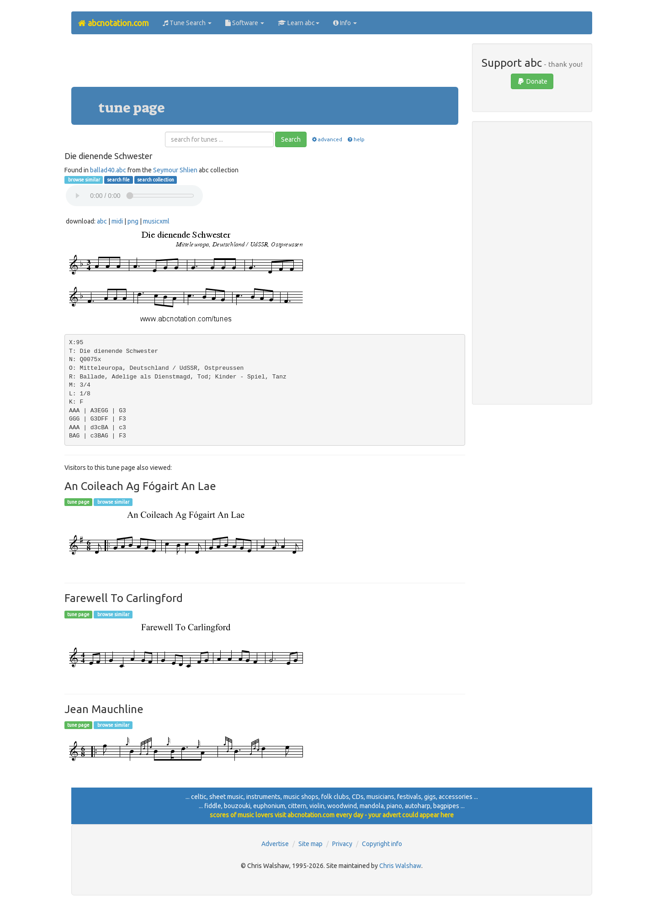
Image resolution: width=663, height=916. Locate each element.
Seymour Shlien (175, 170)
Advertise (275, 843)
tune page (78, 502)
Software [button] (244, 23)
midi (117, 221)
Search (291, 139)
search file (118, 179)
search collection (155, 179)
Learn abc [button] (298, 23)
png (132, 221)
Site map (310, 843)
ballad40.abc (108, 170)
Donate (532, 81)
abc (102, 221)
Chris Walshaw (400, 865)
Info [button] (345, 23)
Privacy (342, 843)
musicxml (156, 221)
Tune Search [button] (187, 23)
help (355, 139)
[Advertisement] (264, 64)
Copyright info (382, 843)
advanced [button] (326, 139)
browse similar (83, 179)
